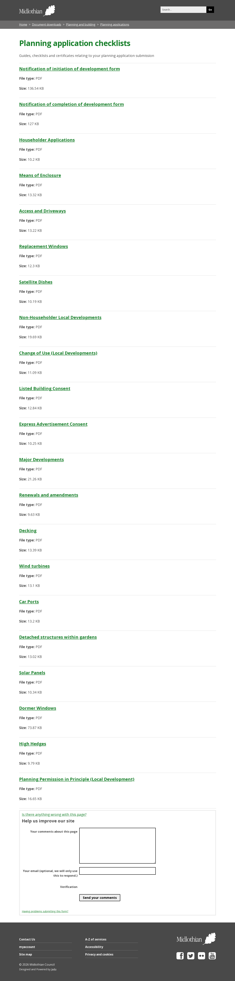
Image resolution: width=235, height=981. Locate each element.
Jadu (53, 969)
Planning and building (80, 24)
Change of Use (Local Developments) (58, 353)
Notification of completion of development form (71, 104)
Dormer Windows (37, 708)
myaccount (27, 947)
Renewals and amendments (48, 495)
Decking (28, 530)
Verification (68, 887)
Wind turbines (34, 566)
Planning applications (114, 24)
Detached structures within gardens (58, 637)
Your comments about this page (53, 832)
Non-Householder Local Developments (60, 317)
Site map (25, 954)
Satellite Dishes (35, 282)
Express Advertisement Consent (53, 424)
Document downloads (46, 24)
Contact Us (27, 939)
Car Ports (29, 601)
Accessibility (94, 947)
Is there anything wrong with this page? (54, 814)
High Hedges (32, 744)
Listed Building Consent (44, 388)
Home (23, 24)
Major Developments (41, 459)
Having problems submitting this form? (45, 911)
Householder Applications (47, 140)
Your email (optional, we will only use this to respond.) (50, 873)
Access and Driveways (42, 211)
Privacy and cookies (99, 954)
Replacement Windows (43, 246)
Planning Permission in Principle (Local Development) (76, 779)
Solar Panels (32, 672)
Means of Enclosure (40, 175)
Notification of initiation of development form (69, 69)
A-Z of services (95, 939)
